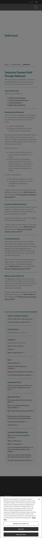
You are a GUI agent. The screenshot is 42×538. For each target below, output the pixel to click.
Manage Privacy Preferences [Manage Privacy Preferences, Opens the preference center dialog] (21, 523)
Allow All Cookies (21, 534)
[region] (21, 517)
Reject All (21, 529)
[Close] (39, 499)
